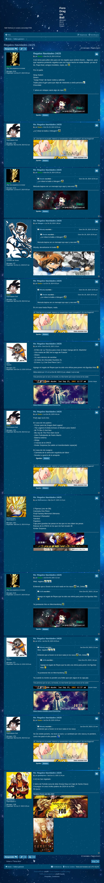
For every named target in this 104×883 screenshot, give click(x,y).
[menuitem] (8, 34)
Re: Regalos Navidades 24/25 (47, 124)
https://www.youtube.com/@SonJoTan (47, 405)
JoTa (8, 363)
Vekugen (9, 259)
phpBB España (60, 874)
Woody (8, 67)
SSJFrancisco (10, 518)
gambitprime (10, 800)
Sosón (8, 138)
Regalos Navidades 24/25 (19, 44)
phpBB (46, 871)
